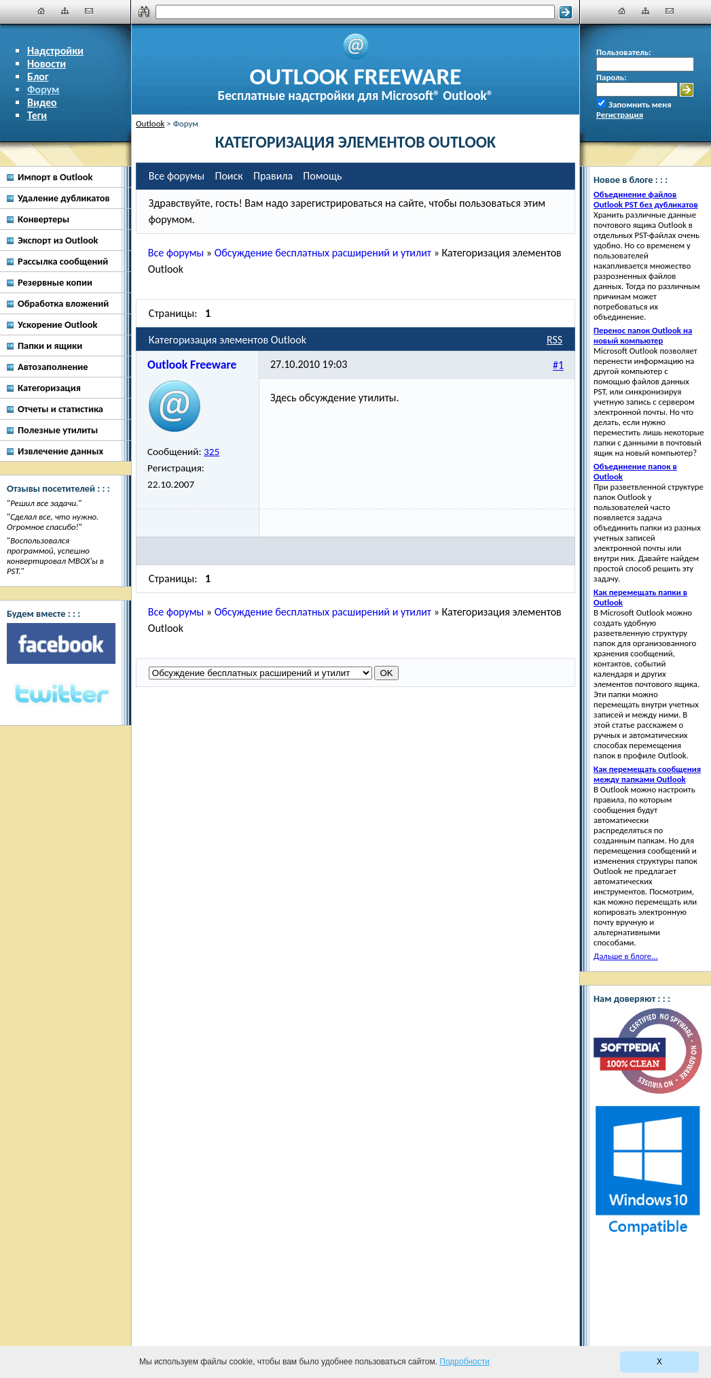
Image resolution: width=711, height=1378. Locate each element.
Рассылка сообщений (63, 261)
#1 (558, 365)
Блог (38, 76)
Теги (37, 115)
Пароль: (611, 77)
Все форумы (176, 252)
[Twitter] (61, 694)
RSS (554, 339)
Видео (42, 102)
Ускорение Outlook (57, 324)
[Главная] (41, 11)
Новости (46, 63)
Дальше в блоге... (626, 956)
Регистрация (619, 115)
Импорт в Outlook (55, 177)
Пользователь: (623, 52)
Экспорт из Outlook (58, 240)
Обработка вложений (63, 303)
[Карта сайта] (65, 11)
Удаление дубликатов (64, 198)
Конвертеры (43, 219)
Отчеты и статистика (60, 409)
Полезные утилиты (58, 430)
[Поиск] (355, 12)
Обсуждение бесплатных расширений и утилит (323, 252)
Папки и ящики (50, 345)
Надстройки (55, 50)
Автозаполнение (53, 366)
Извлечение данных (60, 451)
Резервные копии (55, 282)
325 (211, 452)
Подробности (464, 1361)
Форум (43, 89)
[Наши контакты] (89, 11)
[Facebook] (61, 643)
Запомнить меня (640, 104)
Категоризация (49, 388)
